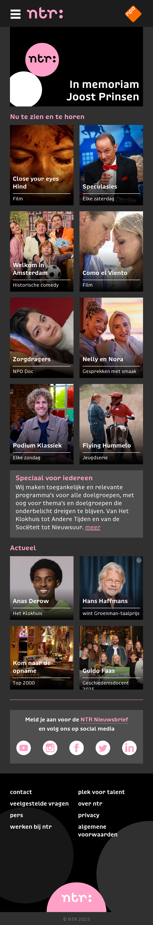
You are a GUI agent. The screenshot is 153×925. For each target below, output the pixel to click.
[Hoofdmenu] (15, 14)
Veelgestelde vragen (39, 803)
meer (92, 527)
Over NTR (90, 803)
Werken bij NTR (31, 827)
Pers (16, 815)
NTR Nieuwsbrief (104, 719)
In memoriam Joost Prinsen (102, 90)
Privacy (88, 815)
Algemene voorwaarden (98, 830)
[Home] (45, 17)
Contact (21, 792)
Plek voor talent (101, 792)
